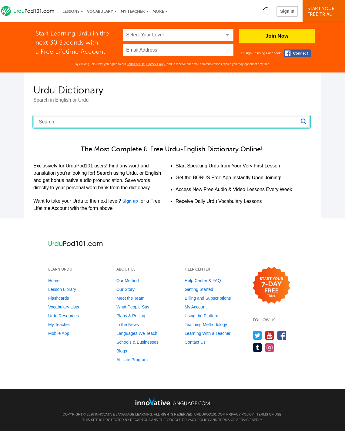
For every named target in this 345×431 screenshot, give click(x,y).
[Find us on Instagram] (269, 347)
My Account (195, 307)
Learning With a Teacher (208, 333)
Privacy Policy (155, 64)
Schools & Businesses (137, 342)
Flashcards (58, 298)
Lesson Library (62, 289)
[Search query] (171, 122)
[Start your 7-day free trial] (271, 285)
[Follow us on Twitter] (257, 335)
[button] (266, 11)
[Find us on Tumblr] (257, 347)
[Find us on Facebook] (281, 335)
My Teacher (133, 11)
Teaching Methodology (206, 324)
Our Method (127, 280)
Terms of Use (136, 64)
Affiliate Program (132, 359)
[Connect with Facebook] (297, 53)
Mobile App (58, 333)
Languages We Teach (136, 333)
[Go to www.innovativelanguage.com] (172, 401)
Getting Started (199, 289)
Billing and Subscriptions (208, 298)
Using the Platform (202, 315)
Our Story (125, 289)
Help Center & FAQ (203, 280)
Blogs (121, 351)
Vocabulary (100, 11)
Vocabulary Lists (63, 307)
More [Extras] (158, 11)
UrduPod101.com (210, 414)
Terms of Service (234, 420)
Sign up (130, 201)
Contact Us (195, 342)
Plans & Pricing (130, 315)
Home (53, 280)
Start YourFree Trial (324, 11)
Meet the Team (130, 298)
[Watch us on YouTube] (269, 335)
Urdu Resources (63, 315)
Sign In (287, 11)
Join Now (277, 36)
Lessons (70, 11)
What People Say (132, 307)
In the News (127, 324)
